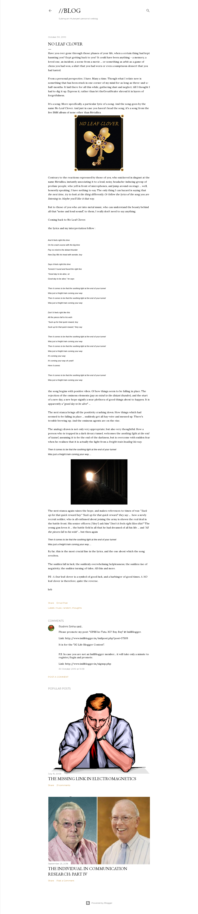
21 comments (63, 785)
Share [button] (51, 603)
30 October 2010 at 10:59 (72, 669)
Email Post (62, 603)
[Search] (148, 9)
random (67, 607)
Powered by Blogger (99, 903)
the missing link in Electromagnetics (92, 778)
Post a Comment (58, 676)
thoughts (77, 607)
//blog (70, 10)
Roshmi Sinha (67, 626)
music (58, 607)
